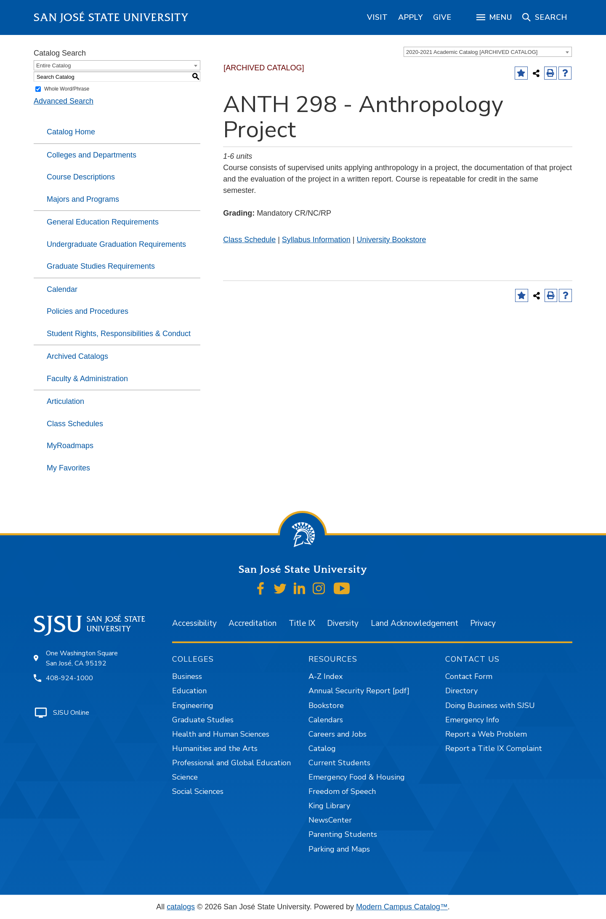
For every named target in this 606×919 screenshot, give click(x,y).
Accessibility (194, 623)
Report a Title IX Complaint (493, 748)
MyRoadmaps (70, 445)
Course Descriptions (81, 177)
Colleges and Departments (91, 155)
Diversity (343, 623)
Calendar (62, 289)
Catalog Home (71, 132)
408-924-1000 (69, 678)
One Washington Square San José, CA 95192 (82, 658)
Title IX (302, 623)
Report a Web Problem (486, 734)
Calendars (325, 720)
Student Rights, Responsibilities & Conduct (119, 333)
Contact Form (468, 676)
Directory (461, 691)
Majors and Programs (83, 199)
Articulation (65, 401)
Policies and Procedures (87, 311)
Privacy (483, 623)
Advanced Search (63, 101)
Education (189, 691)
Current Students (339, 763)
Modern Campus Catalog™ (402, 907)
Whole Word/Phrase (66, 89)
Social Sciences (197, 791)
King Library (329, 806)
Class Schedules (75, 423)
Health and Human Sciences (220, 734)
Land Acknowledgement (414, 623)
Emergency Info (472, 720)
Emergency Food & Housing (356, 777)
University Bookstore (391, 239)
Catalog (322, 748)
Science (185, 777)
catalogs (181, 907)
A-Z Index (325, 676)
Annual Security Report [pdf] (358, 691)
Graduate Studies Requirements (101, 266)
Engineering (192, 705)
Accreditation (252, 623)
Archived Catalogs (77, 356)
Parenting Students (342, 834)
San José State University (111, 17)
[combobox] (488, 52)
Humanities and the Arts (215, 748)
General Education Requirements (103, 222)
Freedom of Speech (342, 791)
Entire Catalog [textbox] (53, 65)
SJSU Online (71, 712)
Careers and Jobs (337, 734)
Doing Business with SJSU (490, 705)
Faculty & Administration (87, 378)
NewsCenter (330, 820)
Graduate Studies (203, 720)
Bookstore (326, 705)
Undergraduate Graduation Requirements (116, 244)
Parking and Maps (339, 849)
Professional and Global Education (231, 763)
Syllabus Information (316, 239)
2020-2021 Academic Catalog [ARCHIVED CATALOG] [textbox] (471, 52)
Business (187, 676)
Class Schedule (249, 239)
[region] (377, 17)
